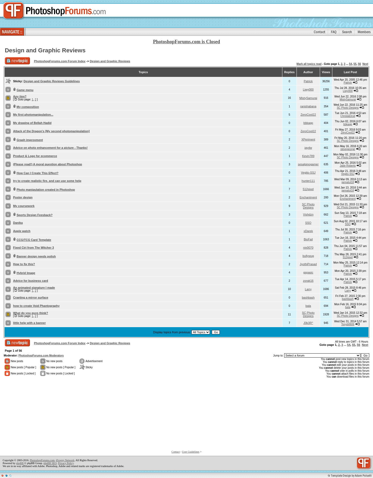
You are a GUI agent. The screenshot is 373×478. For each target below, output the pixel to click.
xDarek (308, 231)
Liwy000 (308, 89)
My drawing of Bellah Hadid (32, 122)
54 (350, 63)
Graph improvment (30, 140)
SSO (308, 222)
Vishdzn (308, 214)
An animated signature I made (34, 287)
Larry (308, 289)
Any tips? (19, 96)
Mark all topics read (309, 63)
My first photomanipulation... (33, 114)
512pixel (308, 189)
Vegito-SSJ (308, 172)
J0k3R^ (308, 322)
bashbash (308, 297)
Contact (175, 451)
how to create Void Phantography (36, 305)
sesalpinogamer (308, 164)
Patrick (308, 81)
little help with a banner (29, 322)
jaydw (308, 147)
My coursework (23, 205)
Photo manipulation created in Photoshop (46, 189)
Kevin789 (308, 156)
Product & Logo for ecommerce (35, 156)
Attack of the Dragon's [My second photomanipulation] (51, 131)
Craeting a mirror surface (30, 297)
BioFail (308, 239)
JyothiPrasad (308, 264)
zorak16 (308, 280)
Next (365, 63)
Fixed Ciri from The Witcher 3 (33, 247)
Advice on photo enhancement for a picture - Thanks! (50, 147)
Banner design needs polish (36, 256)
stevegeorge (347, 149)
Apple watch (21, 231)
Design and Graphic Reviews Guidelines (52, 81)
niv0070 (308, 247)
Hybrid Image (26, 273)
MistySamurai (308, 98)
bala (308, 305)
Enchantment (308, 197)
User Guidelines (190, 451)
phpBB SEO (50, 463)
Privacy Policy (66, 463)
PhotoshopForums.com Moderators (41, 355)
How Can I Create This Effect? (37, 173)
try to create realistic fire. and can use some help (47, 180)
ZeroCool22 (308, 114)
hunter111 (308, 180)
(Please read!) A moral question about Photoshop (47, 164)
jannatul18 (347, 182)
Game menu (25, 90)
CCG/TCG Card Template (34, 239)
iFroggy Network (65, 460)
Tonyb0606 (347, 324)
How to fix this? (24, 264)
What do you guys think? (30, 313)
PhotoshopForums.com (42, 460)
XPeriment (308, 139)
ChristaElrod (347, 116)
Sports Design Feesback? (35, 215)
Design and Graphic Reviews (45, 50)
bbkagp (308, 122)
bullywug (308, 255)
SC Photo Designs (348, 107)
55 (354, 63)
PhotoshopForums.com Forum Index (60, 61)
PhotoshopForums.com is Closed (186, 41)
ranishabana (308, 106)
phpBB (20, 463)
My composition (28, 106)
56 (359, 63)
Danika (18, 222)
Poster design (23, 197)
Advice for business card (30, 280)
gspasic (308, 272)
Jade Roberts (348, 165)
